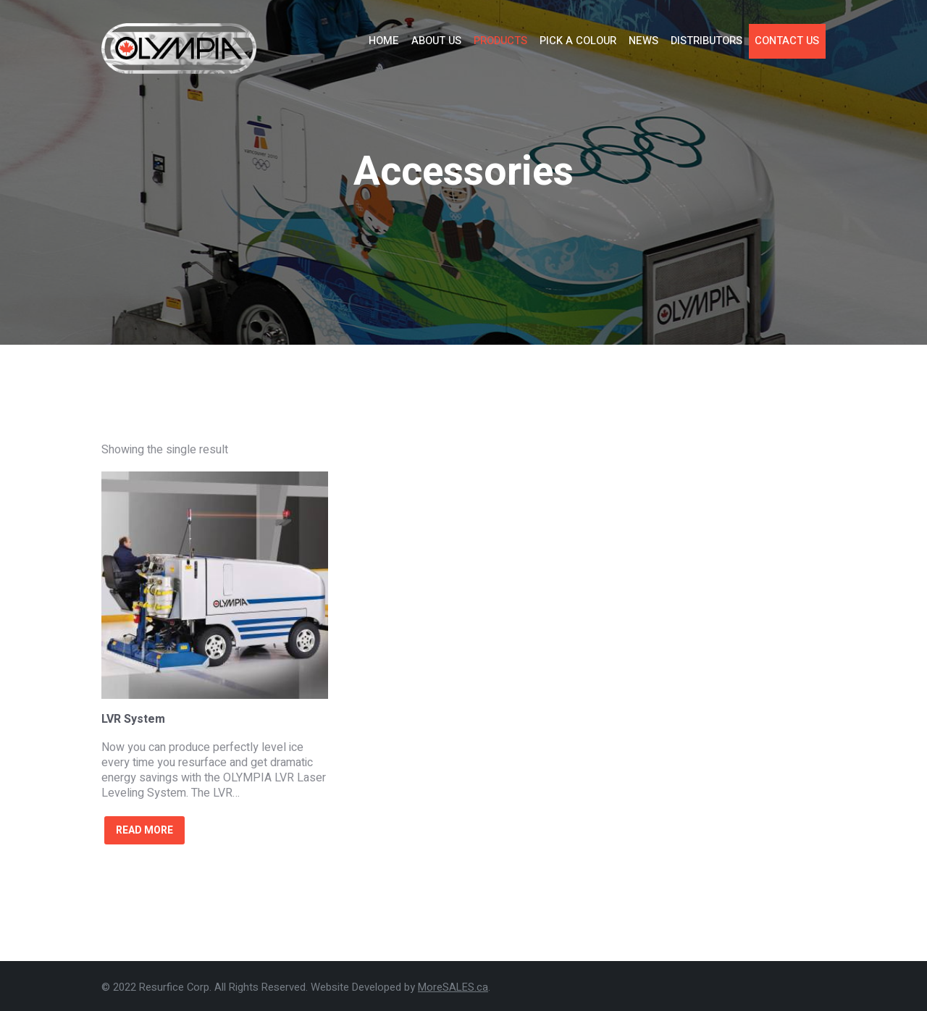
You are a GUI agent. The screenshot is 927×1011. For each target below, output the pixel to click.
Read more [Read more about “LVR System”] (144, 830)
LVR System (133, 719)
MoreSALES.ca (453, 987)
